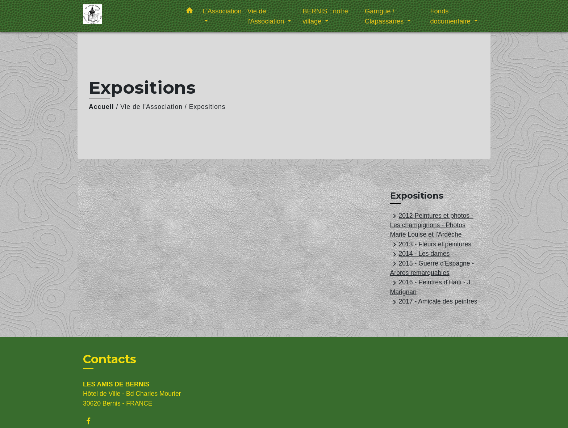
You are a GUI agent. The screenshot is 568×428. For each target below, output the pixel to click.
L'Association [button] (222, 11)
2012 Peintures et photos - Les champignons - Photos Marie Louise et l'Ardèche (431, 225)
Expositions (207, 106)
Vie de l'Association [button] (266, 16)
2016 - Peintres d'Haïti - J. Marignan (431, 287)
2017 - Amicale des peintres (433, 302)
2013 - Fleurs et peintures (430, 244)
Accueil (101, 106)
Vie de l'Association (151, 106)
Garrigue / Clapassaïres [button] (385, 16)
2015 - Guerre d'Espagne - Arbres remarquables (432, 267)
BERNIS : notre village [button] (325, 16)
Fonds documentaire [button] (451, 16)
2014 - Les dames (420, 254)
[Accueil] (128, 16)
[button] (189, 12)
